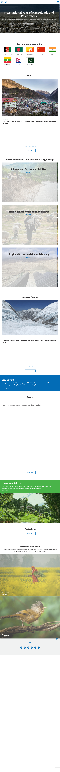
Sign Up (7, 388)
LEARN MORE (30, 25)
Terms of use (31, 688)
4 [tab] (29, 146)
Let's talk (5, 612)
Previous (0, 113)
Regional (10, 402)
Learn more (6, 490)
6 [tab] (32, 146)
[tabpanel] (30, 18)
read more (28, 172)
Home (30, 678)
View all (30, 151)
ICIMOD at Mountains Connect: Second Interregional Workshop (22, 405)
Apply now (5, 673)
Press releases (12, 338)
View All (30, 533)
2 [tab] (26, 146)
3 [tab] (30, 366)
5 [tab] (30, 146)
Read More (28, 214)
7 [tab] (33, 146)
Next (59, 113)
